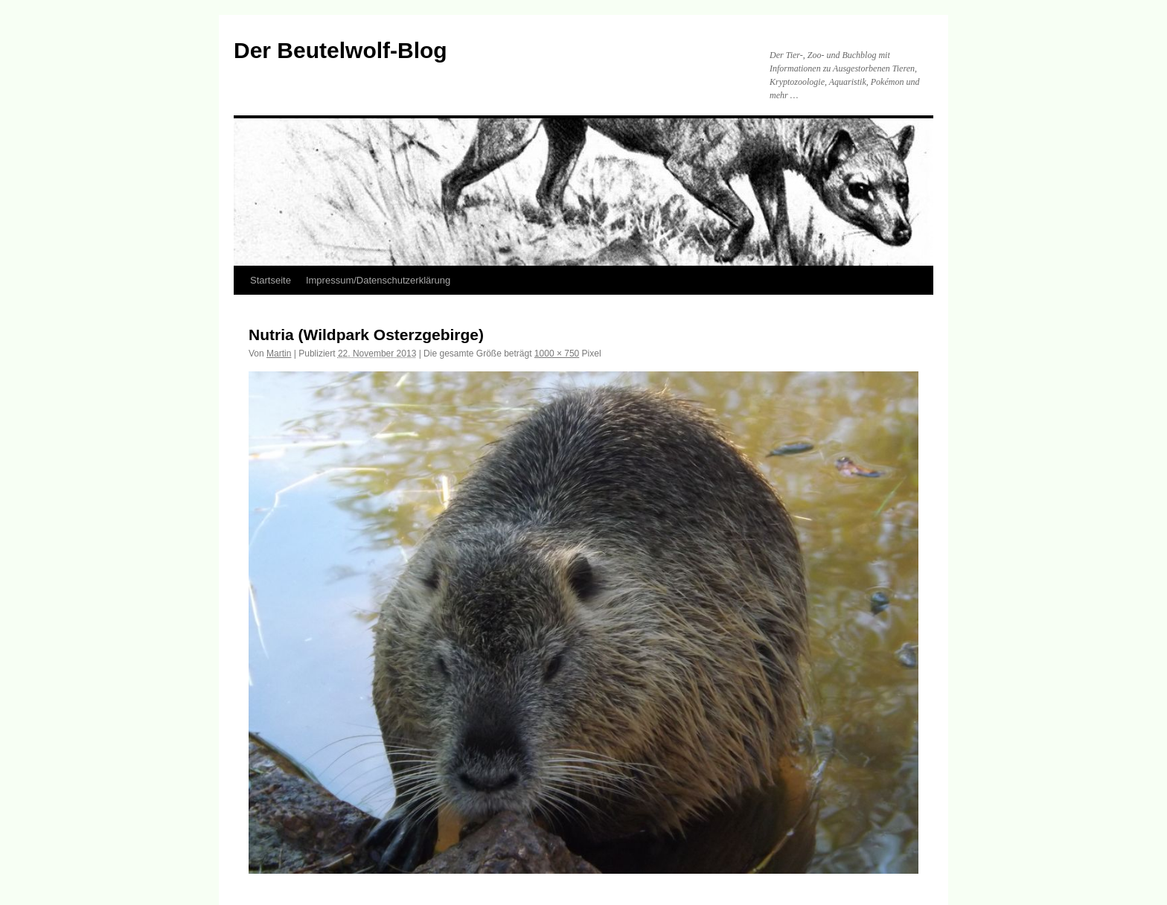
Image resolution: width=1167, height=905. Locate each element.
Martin (278, 353)
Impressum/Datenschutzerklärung (378, 280)
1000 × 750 (556, 353)
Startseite (270, 280)
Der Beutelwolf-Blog (340, 50)
